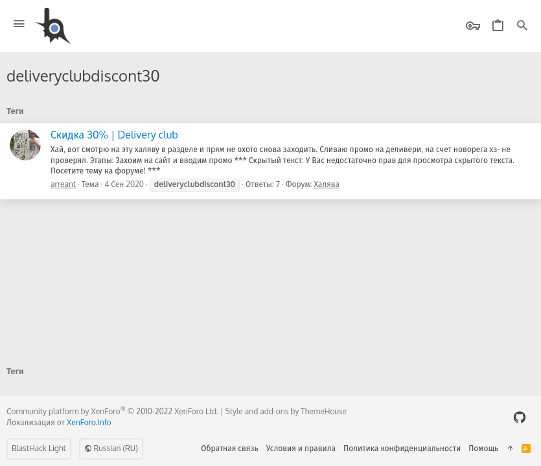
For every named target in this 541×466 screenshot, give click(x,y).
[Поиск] (522, 26)
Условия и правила (301, 448)
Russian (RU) (111, 448)
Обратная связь (230, 448)
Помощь (483, 448)
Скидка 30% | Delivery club (114, 134)
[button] (19, 24)
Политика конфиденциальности (402, 448)
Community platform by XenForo (112, 411)
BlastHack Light (39, 448)
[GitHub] (519, 417)
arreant (63, 184)
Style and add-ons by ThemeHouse (286, 411)
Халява (327, 184)
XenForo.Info (89, 422)
